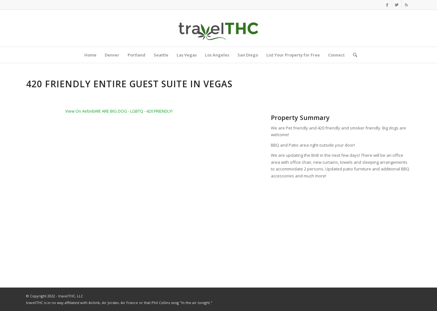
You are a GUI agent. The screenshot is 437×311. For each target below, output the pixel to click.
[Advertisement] (341, 227)
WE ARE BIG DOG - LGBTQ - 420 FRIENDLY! (134, 111)
